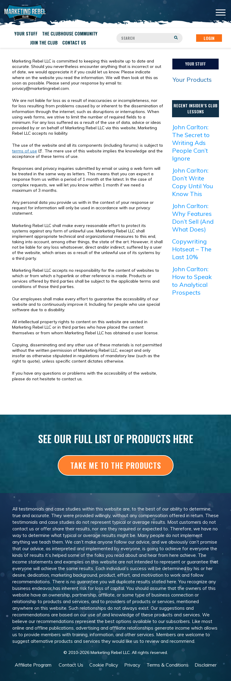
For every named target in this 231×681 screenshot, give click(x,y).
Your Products (192, 79)
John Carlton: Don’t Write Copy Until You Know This (192, 182)
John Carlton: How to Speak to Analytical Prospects (192, 280)
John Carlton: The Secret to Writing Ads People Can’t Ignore (191, 142)
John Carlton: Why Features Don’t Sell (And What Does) (193, 217)
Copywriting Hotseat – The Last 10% (191, 249)
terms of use (24, 151)
